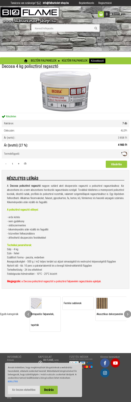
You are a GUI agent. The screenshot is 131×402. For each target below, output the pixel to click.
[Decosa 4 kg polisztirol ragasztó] (65, 69)
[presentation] (28, 314)
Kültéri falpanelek (75, 60)
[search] (96, 28)
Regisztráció (105, 3)
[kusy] (12, 164)
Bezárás (49, 390)
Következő (97, 60)
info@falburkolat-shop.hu (55, 3)
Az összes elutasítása (23, 389)
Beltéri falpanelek (43, 60)
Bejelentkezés (86, 3)
